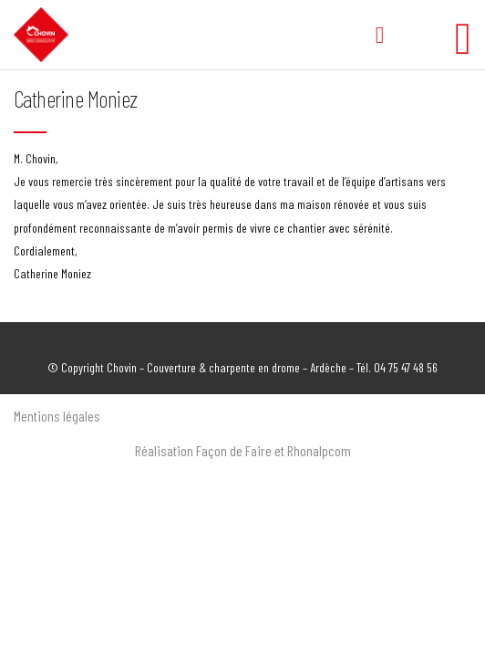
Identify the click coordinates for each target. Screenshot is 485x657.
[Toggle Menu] (463, 30)
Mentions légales (57, 415)
